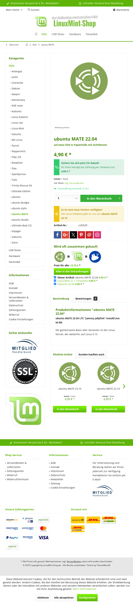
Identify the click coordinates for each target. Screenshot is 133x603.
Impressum (15, 292)
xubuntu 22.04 (65, 284)
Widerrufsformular (18, 479)
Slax (13, 168)
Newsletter (57, 479)
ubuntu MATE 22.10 (108, 388)
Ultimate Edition (20, 191)
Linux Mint (17, 128)
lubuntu (16, 134)
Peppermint (18, 151)
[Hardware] (75, 34)
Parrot (15, 145)
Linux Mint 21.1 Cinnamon (72, 280)
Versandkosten (74, 561)
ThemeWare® (103, 565)
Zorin (14, 242)
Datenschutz (16, 305)
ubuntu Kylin (19, 208)
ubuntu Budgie (20, 202)
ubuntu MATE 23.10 (69, 388)
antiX (14, 77)
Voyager (16, 231)
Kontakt (13, 288)
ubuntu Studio (20, 219)
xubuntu (16, 236)
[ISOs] (44, 34)
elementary (18, 100)
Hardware (14, 256)
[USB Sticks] (58, 34)
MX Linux (16, 139)
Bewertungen (86, 299)
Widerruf (14, 314)
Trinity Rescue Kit (21, 185)
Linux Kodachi (19, 117)
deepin (15, 94)
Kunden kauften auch (91, 354)
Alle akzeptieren (64, 597)
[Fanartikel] (91, 34)
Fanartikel (14, 262)
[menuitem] (121, 10)
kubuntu (16, 111)
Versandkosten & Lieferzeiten (18, 299)
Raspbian (17, 162)
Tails (14, 179)
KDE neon (17, 105)
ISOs (11, 65)
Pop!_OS (16, 157)
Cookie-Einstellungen (21, 319)
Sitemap (55, 483)
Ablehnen (43, 597)
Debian (15, 88)
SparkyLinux (18, 174)
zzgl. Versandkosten (74, 183)
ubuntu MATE (19, 214)
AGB (11, 283)
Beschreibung (61, 298)
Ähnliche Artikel (62, 354)
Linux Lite (17, 122)
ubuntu (15, 197)
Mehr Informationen (84, 589)
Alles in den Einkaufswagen (72, 271)
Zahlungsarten (17, 310)
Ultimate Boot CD (21, 225)
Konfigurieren (87, 597)
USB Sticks (15, 250)
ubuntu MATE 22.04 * (82, 277)
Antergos (16, 71)
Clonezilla (17, 82)
